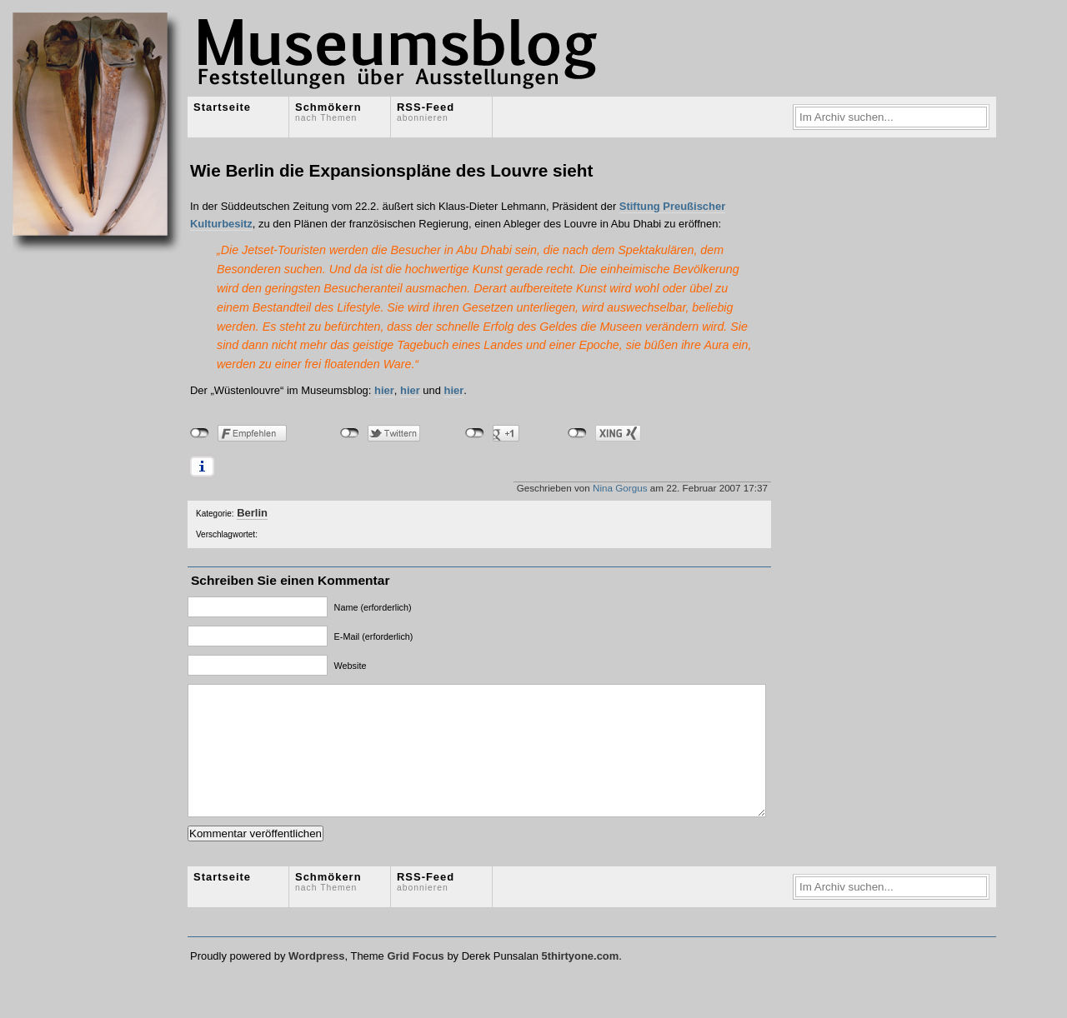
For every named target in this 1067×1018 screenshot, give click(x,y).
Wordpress (316, 981)
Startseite (222, 107)
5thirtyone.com (580, 981)
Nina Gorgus (620, 487)
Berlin (252, 513)
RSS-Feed (425, 111)
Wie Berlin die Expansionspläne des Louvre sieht (391, 170)
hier (384, 390)
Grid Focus (415, 981)
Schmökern (328, 111)
